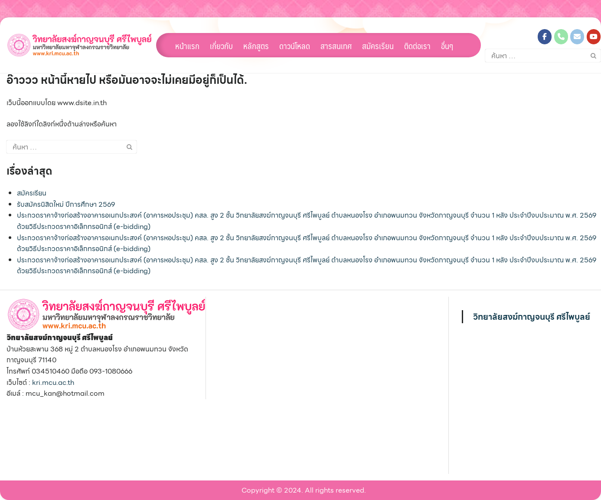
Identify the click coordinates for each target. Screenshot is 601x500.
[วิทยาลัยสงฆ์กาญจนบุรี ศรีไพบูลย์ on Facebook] (545, 36)
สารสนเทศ (336, 46)
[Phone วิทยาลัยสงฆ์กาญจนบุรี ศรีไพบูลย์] (561, 36)
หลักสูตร (256, 46)
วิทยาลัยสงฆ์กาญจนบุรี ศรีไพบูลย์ (531, 316)
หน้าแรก (187, 46)
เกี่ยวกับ (221, 46)
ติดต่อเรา (417, 46)
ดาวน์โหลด (294, 46)
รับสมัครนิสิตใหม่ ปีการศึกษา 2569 (66, 204)
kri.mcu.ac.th (53, 382)
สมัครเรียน (378, 46)
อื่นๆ (447, 46)
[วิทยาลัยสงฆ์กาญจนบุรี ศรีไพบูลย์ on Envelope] (577, 36)
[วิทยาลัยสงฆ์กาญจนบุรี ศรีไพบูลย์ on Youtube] (594, 36)
